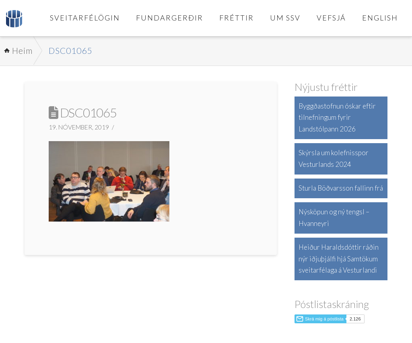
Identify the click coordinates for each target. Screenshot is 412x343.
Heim (22, 50)
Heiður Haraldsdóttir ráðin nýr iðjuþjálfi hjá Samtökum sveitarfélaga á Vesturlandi (339, 259)
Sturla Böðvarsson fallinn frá (341, 188)
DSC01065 (70, 50)
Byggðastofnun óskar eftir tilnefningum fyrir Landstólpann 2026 (337, 118)
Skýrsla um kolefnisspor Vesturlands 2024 (334, 158)
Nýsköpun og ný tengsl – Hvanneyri (334, 217)
